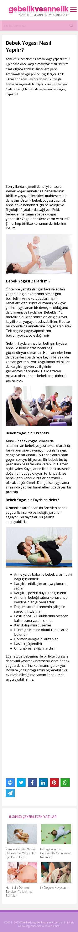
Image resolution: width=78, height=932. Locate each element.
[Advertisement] (39, 140)
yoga (28, 330)
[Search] (71, 25)
